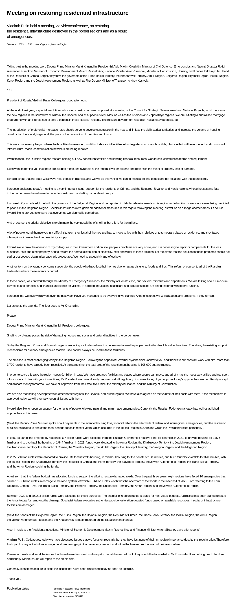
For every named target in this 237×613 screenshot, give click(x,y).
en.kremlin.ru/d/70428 (73, 596)
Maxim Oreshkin (130, 66)
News (76, 588)
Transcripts (85, 588)
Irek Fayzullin (212, 71)
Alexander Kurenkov (19, 71)
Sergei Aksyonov (50, 76)
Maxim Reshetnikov (90, 71)
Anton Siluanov (135, 71)
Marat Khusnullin (86, 66)
